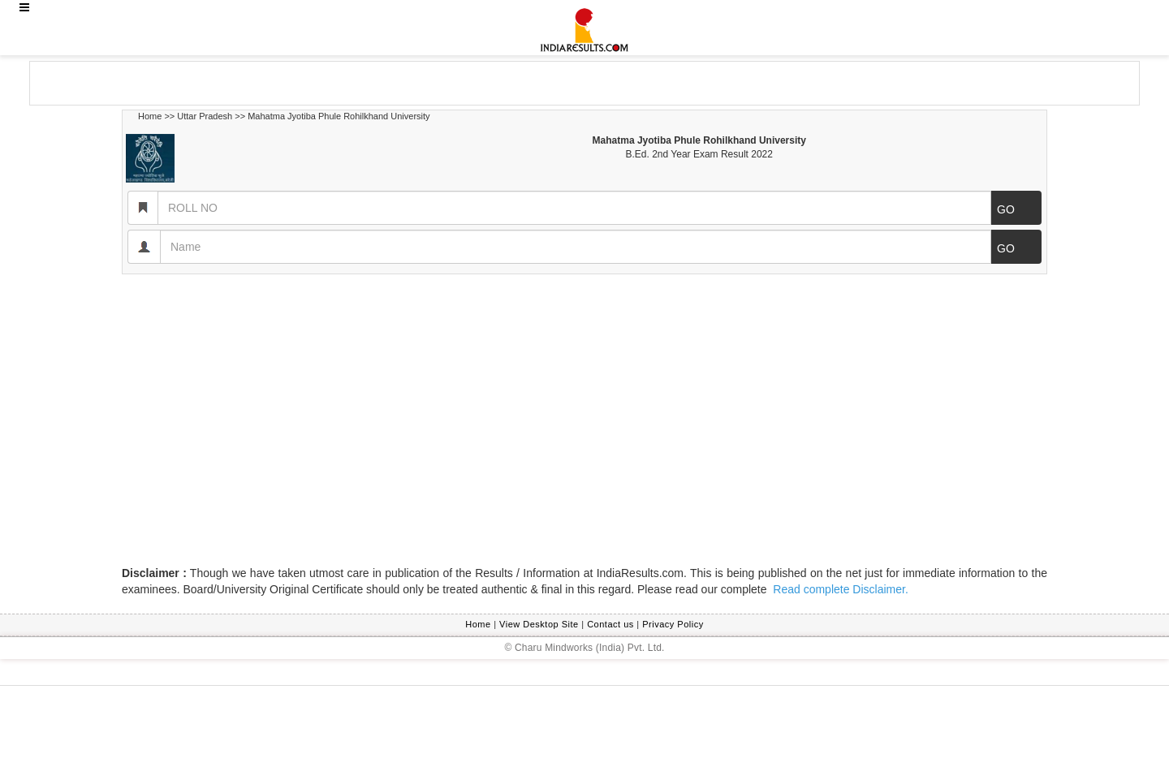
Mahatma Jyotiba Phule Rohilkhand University (338, 116)
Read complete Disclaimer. (839, 589)
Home (150, 116)
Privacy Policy (672, 624)
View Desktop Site (539, 624)
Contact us (610, 624)
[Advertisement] (160, 82)
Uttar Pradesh (204, 116)
